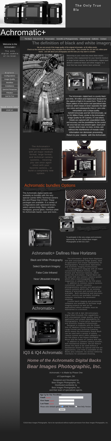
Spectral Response (9, 89)
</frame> (66, 403)
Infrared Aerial (85, 39)
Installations (9, 86)
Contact (103, 39)
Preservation (49, 39)
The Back (28, 39)
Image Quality (9, 79)
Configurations (9, 76)
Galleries (95, 39)
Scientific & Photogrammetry (67, 39)
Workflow (9, 82)
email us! (9, 110)
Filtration (9, 93)
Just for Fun (9, 96)
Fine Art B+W (38, 39)
